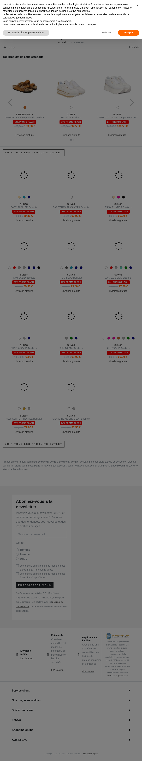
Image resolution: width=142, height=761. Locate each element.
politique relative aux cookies (74, 11)
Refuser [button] (106, 32)
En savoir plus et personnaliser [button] (26, 32)
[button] (137, 5)
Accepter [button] (128, 32)
